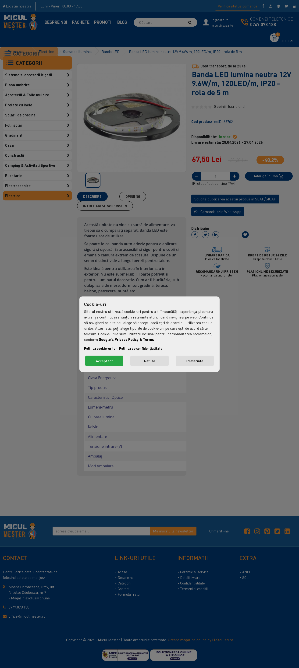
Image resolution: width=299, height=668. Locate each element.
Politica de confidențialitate (140, 348)
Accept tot (104, 360)
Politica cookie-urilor (100, 348)
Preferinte (194, 360)
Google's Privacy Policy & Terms (126, 339)
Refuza (149, 360)
